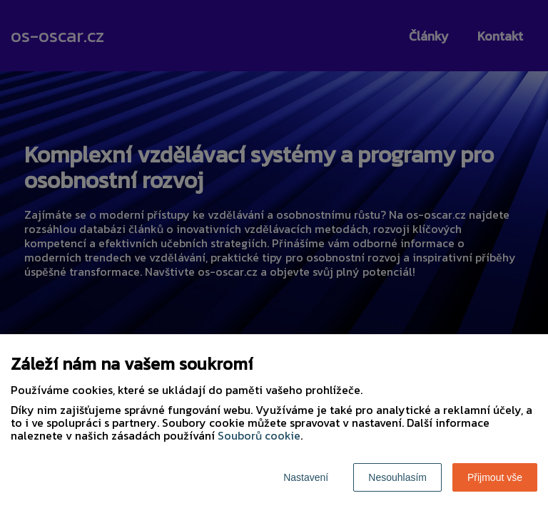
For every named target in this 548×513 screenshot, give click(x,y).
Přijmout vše (494, 477)
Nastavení (305, 477)
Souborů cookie (259, 435)
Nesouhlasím (397, 477)
